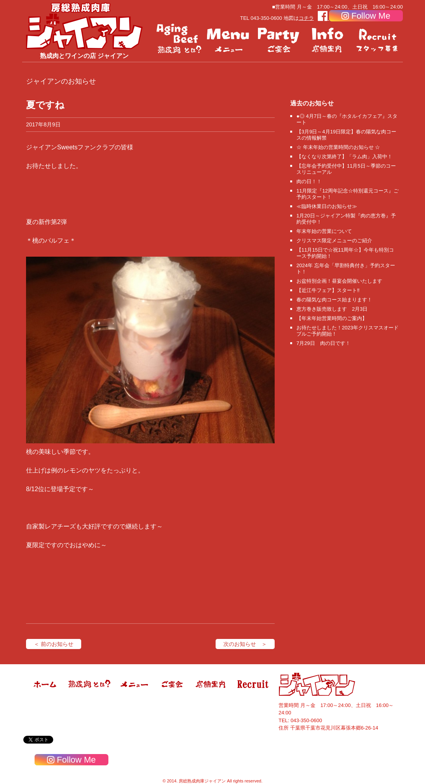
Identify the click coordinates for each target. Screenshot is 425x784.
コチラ (306, 18)
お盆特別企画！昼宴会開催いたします (339, 281)
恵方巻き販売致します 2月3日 (332, 309)
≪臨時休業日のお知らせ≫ (326, 206)
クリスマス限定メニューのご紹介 (334, 240)
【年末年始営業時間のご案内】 (331, 318)
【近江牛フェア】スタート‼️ (328, 290)
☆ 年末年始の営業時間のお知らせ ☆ (338, 147)
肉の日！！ (309, 181)
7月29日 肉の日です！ (323, 343)
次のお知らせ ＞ (245, 644)
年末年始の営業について (324, 231)
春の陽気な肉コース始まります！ (334, 300)
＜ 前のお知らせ (53, 644)
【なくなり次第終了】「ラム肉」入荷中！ (344, 156)
